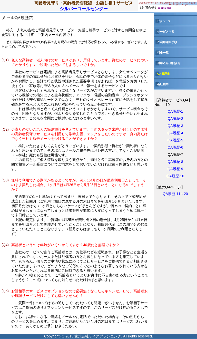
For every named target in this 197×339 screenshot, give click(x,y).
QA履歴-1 (175, 111)
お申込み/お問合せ (167, 63)
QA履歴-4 (175, 133)
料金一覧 (161, 52)
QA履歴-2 (175, 119)
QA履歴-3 (175, 126)
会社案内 (161, 84)
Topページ (162, 21)
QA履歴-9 (175, 169)
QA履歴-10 (175, 176)
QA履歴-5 (175, 140)
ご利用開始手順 (165, 42)
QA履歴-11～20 (175, 194)
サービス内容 (164, 31)
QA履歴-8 (175, 162)
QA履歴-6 (175, 147)
